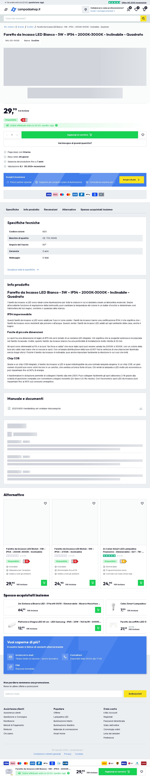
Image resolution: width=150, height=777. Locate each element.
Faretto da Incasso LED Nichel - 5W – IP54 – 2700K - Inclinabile (74, 550)
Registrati (108, 717)
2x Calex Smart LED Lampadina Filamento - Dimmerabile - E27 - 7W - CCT (122, 550)
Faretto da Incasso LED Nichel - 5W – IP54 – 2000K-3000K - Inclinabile (26, 550)
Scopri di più (131, 180)
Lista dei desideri (112, 733)
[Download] (75, 408)
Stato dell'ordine (111, 725)
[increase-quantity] (17, 134)
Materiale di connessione (66, 729)
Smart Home (59, 733)
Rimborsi (8, 729)
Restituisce (9, 721)
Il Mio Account (110, 712)
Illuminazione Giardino (64, 725)
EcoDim (30, 27)
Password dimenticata (114, 721)
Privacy (67, 754)
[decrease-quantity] (6, 134)
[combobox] (72, 18)
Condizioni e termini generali (47, 754)
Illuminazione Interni (63, 721)
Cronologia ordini (112, 729)
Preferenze (109, 737)
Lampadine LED (61, 717)
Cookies (79, 754)
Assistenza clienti (12, 712)
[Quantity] (12, 134)
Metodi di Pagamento (14, 725)
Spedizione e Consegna (15, 717)
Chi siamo (8, 733)
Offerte (57, 712)
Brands (21, 27)
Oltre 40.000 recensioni (134, 2)
